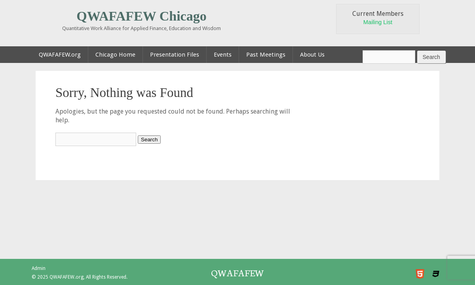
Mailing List (377, 22)
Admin (39, 268)
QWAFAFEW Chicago (141, 16)
